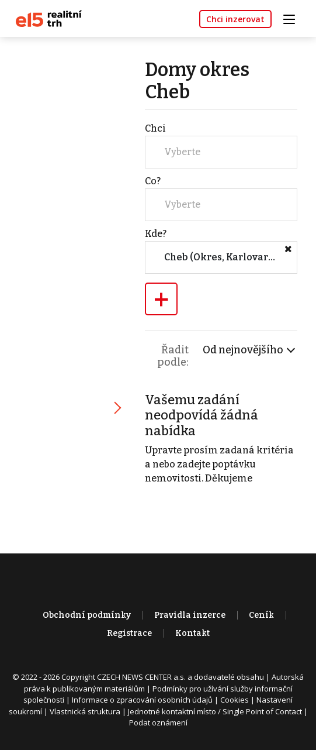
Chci (155, 128)
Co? (153, 181)
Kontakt (192, 633)
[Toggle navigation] (293, 18)
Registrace (129, 633)
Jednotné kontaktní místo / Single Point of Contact (215, 711)
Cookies (234, 699)
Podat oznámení (158, 722)
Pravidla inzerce (189, 615)
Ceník (261, 615)
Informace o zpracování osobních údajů (142, 699)
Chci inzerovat (235, 19)
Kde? (155, 233)
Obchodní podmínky (87, 615)
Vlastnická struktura (85, 711)
